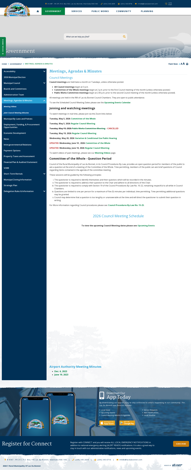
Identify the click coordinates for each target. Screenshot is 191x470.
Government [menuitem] (53, 11)
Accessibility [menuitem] (9, 71)
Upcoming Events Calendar (117, 102)
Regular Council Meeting (83, 123)
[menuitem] (37, 11)
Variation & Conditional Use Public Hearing (96, 138)
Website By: (173, 465)
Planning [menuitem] (147, 11)
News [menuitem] (6, 139)
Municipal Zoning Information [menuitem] (18, 179)
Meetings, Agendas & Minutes (39, 64)
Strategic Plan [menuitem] (10, 185)
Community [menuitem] (123, 11)
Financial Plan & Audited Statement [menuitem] (20, 162)
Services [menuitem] (77, 11)
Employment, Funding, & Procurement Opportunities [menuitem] (22, 126)
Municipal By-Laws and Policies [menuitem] (18, 118)
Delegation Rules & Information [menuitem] (19, 191)
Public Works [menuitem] (100, 11)
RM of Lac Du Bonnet (17, 9)
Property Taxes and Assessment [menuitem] (19, 156)
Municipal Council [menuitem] (12, 83)
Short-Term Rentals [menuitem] (13, 173)
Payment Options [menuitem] (12, 150)
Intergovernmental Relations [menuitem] (17, 144)
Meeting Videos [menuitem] (10, 106)
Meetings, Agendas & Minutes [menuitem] (18, 100)
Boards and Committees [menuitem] (15, 88)
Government (16, 64)
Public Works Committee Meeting (88, 128)
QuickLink (182, 454)
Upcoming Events (146, 225)
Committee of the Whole (83, 118)
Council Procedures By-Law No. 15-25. (126, 205)
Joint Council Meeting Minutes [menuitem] (16, 113)
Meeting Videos (102, 153)
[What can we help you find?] (95, 36)
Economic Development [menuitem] (15, 133)
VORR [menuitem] (6, 168)
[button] (44, 71)
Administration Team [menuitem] (14, 94)
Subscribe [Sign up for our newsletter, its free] (181, 444)
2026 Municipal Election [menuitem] (15, 77)
